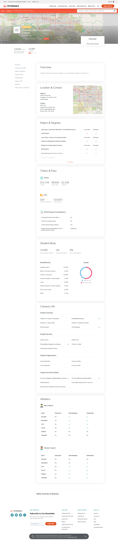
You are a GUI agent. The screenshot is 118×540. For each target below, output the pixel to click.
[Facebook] (16, 515)
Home (3, 11)
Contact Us (96, 516)
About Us (96, 513)
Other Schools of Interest (22, 88)
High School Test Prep (67, 524)
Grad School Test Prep (67, 516)
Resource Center (82, 521)
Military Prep (91, 6)
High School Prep (81, 6)
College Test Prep (66, 513)
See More (70, 162)
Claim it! (46, 39)
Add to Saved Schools (93, 44)
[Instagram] (24, 515)
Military (63, 521)
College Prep (52, 6)
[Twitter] (12, 515)
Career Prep (72, 6)
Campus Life (18, 81)
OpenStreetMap (107, 14)
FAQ (29, 1)
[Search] (98, 6)
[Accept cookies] (84, 536)
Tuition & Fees (19, 74)
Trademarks (97, 524)
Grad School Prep (62, 6)
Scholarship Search (82, 519)
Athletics (17, 84)
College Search (81, 513)
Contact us (35, 1)
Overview (17, 65)
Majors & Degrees (20, 71)
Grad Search (81, 516)
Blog (5, 1)
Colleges (8, 11)
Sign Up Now (108, 6)
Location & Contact (20, 68)
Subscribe (50, 524)
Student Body (19, 78)
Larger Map (5, 41)
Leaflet (98, 14)
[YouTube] (20, 515)
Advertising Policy (98, 527)
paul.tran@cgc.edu (49, 109)
